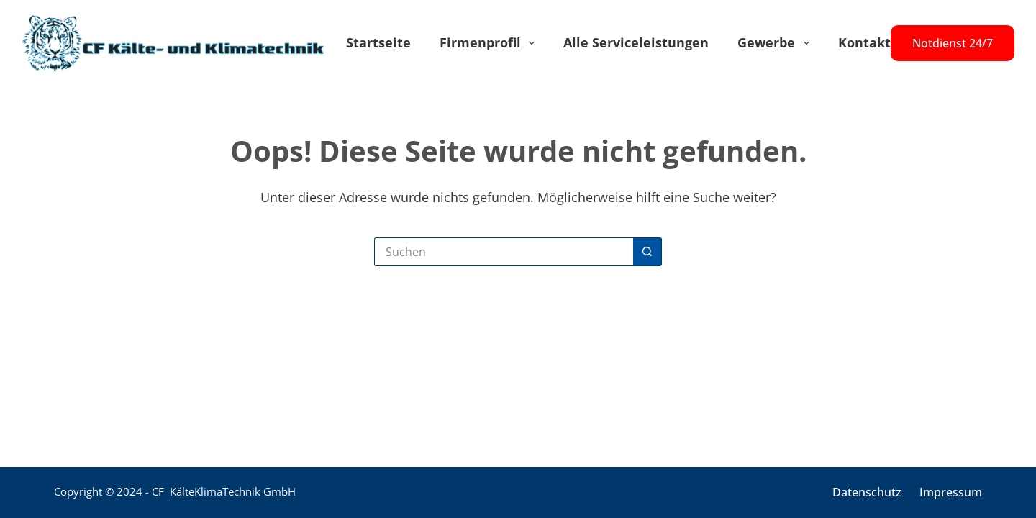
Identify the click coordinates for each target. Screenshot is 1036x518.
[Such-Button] (647, 251)
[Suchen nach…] (503, 251)
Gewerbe (776, 43)
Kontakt (864, 42)
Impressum (950, 492)
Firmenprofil (490, 43)
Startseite (378, 42)
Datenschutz (866, 492)
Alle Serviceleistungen (636, 42)
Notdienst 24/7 (952, 43)
